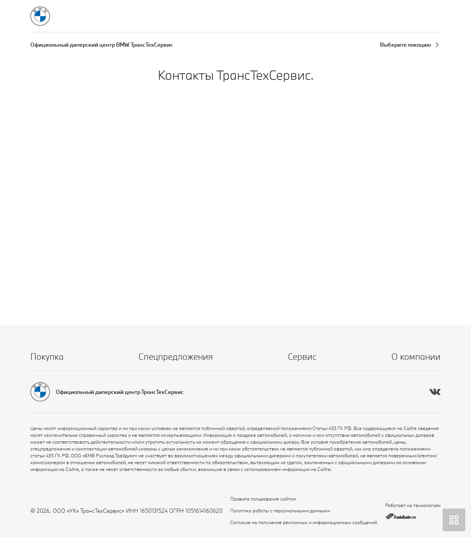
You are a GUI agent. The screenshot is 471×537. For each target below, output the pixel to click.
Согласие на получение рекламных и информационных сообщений (303, 522)
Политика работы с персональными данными (280, 510)
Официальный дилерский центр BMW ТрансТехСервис (101, 44)
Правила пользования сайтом (263, 499)
